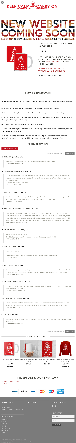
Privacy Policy (9, 441)
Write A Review (9, 148)
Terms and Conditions (19, 441)
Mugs (23, 12)
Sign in (4, 410)
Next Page (69, 153)
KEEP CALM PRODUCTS (13, 12)
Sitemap (3, 432)
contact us (52, 62)
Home (3, 12)
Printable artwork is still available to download (53, 70)
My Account (6, 407)
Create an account (16, 410)
